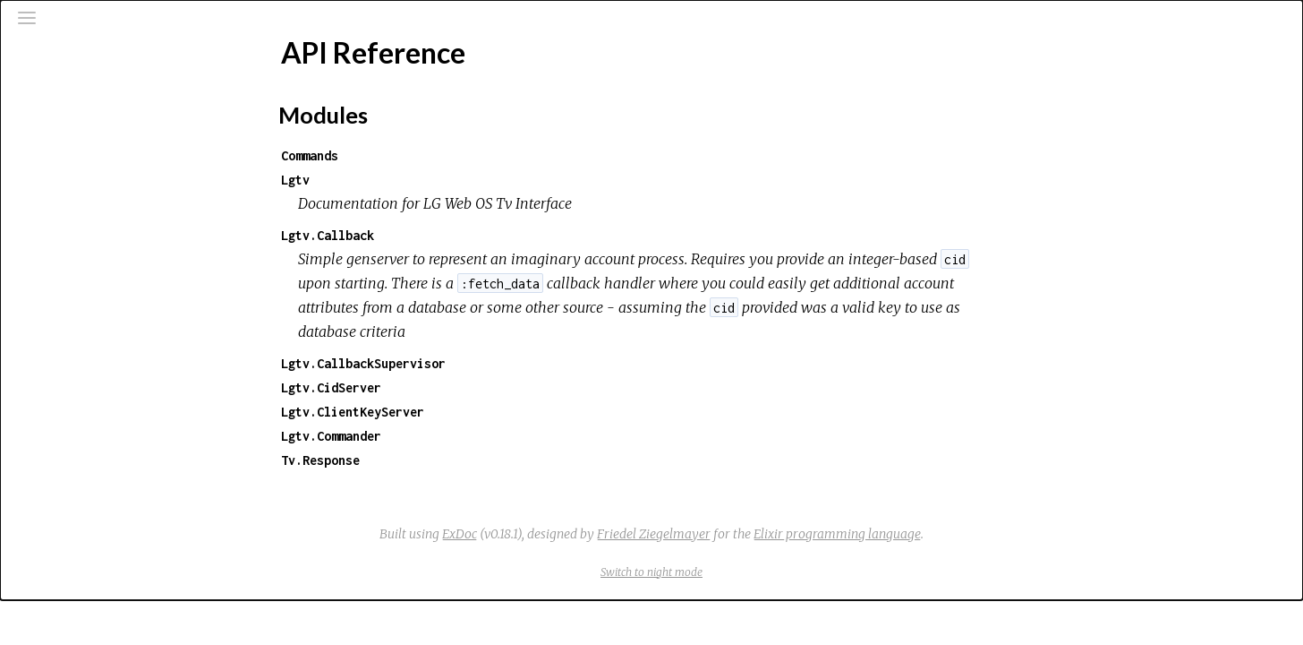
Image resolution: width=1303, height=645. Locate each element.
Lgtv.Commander (465, 435)
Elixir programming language (971, 534)
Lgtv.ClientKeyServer (486, 411)
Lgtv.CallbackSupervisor (497, 363)
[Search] (122, 91)
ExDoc (593, 534)
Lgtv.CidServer (465, 387)
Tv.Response (454, 460)
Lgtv (429, 179)
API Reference (89, 212)
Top (77, 243)
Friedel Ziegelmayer (788, 534)
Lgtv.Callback (461, 235)
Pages (63, 137)
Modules (75, 161)
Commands (444, 155)
